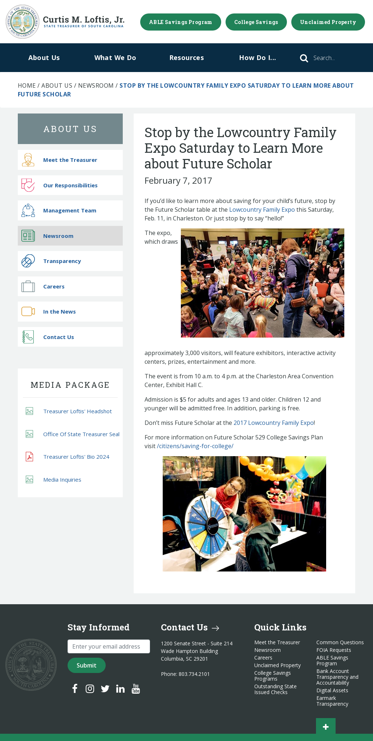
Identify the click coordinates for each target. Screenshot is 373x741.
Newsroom (96, 85)
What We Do (115, 57)
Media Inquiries (53, 479)
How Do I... (257, 57)
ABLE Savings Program (180, 22)
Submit (87, 665)
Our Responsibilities (59, 185)
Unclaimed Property (328, 22)
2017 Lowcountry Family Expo (274, 423)
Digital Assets (332, 690)
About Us (44, 57)
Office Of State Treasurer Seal (72, 434)
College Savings (256, 22)
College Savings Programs (272, 676)
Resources (186, 57)
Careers (43, 286)
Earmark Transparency (332, 701)
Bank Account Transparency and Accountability (337, 677)
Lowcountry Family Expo (262, 210)
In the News (48, 311)
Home (27, 85)
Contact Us (47, 336)
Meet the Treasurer (59, 160)
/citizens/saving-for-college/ (195, 446)
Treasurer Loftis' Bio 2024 (67, 456)
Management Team (58, 210)
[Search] (334, 58)
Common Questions (340, 642)
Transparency (51, 261)
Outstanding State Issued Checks (275, 689)
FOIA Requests (333, 650)
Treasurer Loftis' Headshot (69, 411)
